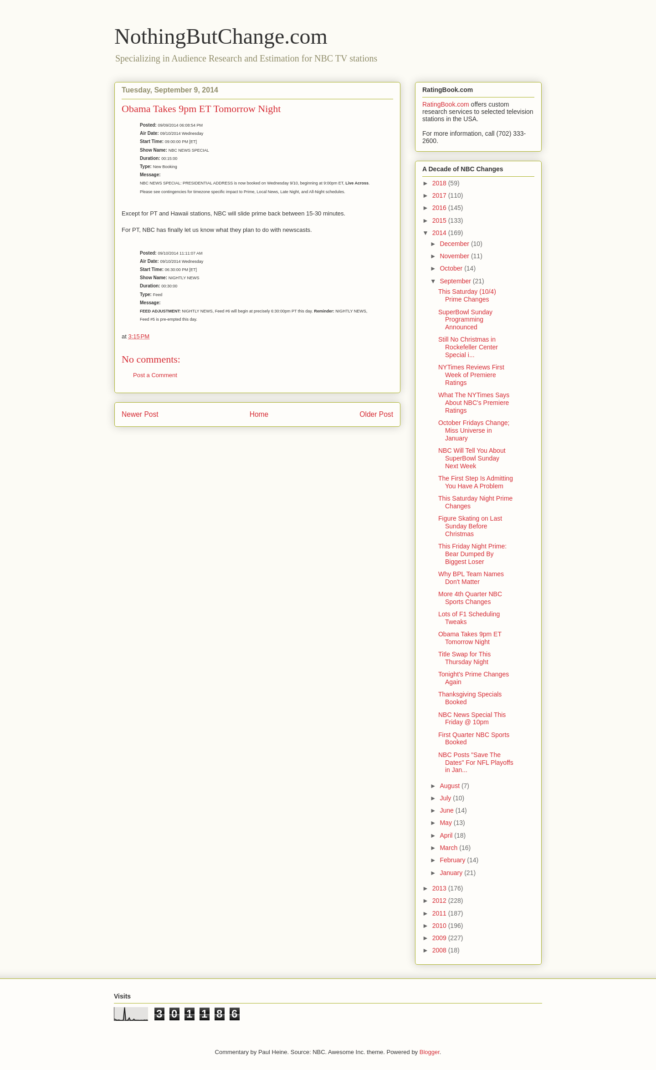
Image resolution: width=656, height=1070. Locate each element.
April (447, 835)
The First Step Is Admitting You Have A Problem (475, 482)
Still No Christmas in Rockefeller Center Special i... (468, 347)
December (455, 243)
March (449, 847)
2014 (440, 232)
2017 (440, 195)
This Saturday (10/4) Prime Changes (467, 295)
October (452, 268)
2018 (440, 183)
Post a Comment (155, 375)
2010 (440, 925)
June (447, 810)
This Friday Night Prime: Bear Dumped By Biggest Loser (472, 554)
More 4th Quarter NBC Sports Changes (470, 597)
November (455, 256)
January (452, 872)
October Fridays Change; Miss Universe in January (473, 430)
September (456, 281)
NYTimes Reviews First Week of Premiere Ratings (471, 374)
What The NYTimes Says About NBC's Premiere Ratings (473, 402)
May (446, 822)
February (453, 860)
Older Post (376, 414)
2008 (440, 950)
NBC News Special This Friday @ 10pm (472, 718)
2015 (440, 220)
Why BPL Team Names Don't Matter (471, 577)
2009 (440, 938)
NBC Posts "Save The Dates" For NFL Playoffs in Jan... (475, 762)
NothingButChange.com (221, 36)
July (446, 798)
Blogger (430, 1052)
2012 (440, 900)
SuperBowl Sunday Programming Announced (465, 319)
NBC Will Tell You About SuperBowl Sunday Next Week (472, 458)
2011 (440, 913)
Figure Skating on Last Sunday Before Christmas (470, 526)
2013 (440, 888)
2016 (440, 207)
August (450, 785)
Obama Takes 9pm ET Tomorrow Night (470, 637)
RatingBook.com (445, 104)
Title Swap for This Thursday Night (464, 658)
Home (259, 414)
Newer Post (140, 414)
